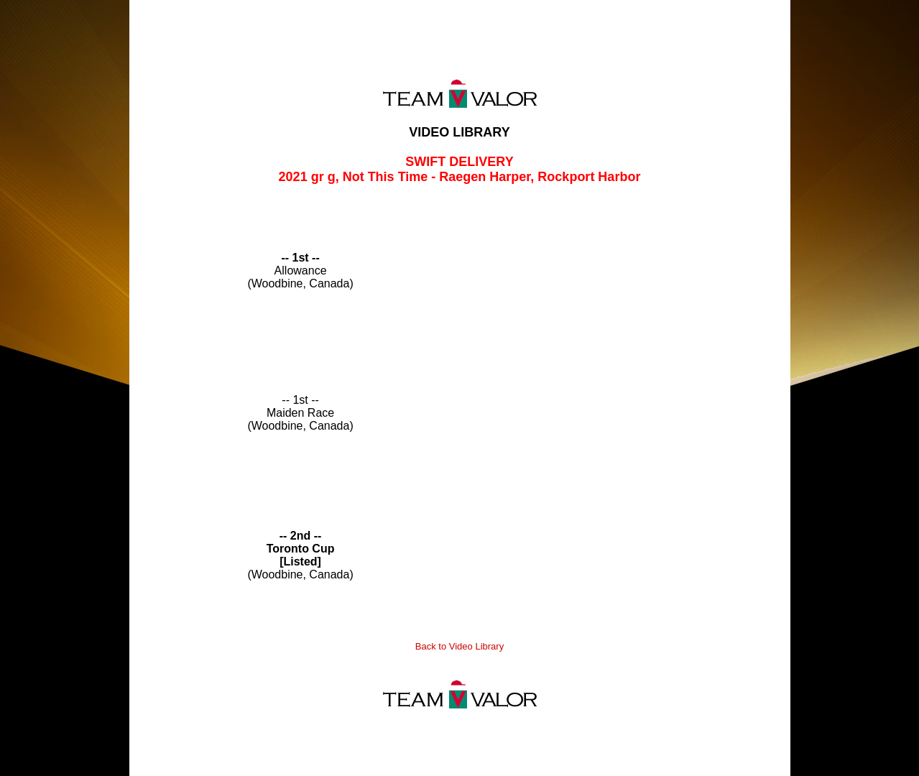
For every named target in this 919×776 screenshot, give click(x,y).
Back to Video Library (459, 646)
